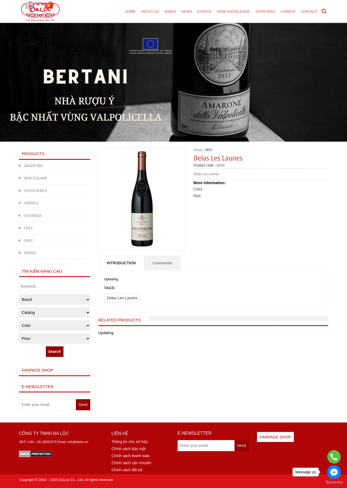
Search (54, 351)
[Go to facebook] (334, 472)
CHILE (26, 239)
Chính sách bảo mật (128, 449)
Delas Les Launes (122, 298)
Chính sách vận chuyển (131, 463)
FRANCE (27, 252)
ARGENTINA (31, 165)
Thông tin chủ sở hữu (129, 442)
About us (150, 11)
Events (204, 11)
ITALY (26, 227)
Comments (162, 263)
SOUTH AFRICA (33, 190)
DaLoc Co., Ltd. (71, 480)
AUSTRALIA (30, 215)
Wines (170, 11)
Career (288, 11)
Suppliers (265, 11)
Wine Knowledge (233, 11)
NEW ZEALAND (33, 177)
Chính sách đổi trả (126, 470)
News (186, 11)
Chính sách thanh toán (130, 456)
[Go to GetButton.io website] (334, 482)
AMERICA (28, 202)
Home (130, 11)
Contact (309, 11)
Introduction (121, 263)
